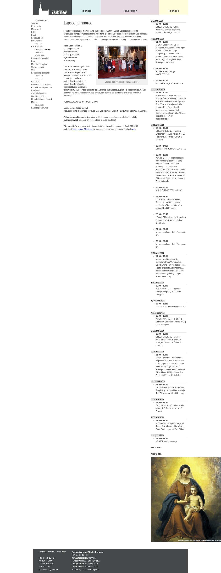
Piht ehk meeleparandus (41, 87)
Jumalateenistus (41, 20)
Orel (33, 70)
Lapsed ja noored (42, 49)
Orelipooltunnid (37, 67)
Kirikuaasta (36, 26)
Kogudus (38, 44)
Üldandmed (39, 105)
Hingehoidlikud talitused (41, 99)
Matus (34, 102)
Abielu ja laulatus (38, 93)
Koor (33, 61)
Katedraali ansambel (40, 58)
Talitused (38, 79)
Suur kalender (156, 447)
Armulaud (35, 90)
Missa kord (36, 29)
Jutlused (35, 23)
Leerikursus (39, 52)
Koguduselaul (37, 38)
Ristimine (35, 81)
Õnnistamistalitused (39, 96)
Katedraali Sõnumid (39, 108)
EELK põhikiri (37, 47)
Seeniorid (38, 76)
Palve (33, 35)
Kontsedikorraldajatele (40, 73)
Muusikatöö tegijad (39, 64)
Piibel (33, 32)
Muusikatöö (39, 55)
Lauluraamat (36, 41)
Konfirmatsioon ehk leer (41, 84)
